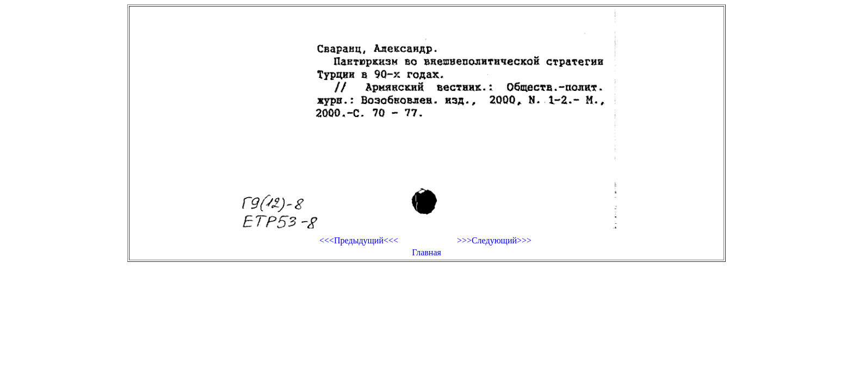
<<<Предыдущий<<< (358, 240)
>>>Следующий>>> (494, 240)
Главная (426, 252)
